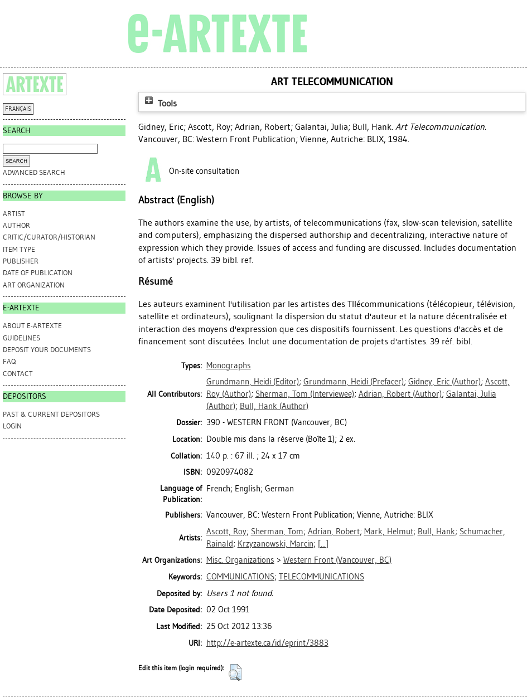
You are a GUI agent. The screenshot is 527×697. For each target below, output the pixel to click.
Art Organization (34, 285)
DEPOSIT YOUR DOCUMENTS (47, 349)
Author (16, 225)
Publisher (20, 261)
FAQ (9, 361)
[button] (235, 672)
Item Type (19, 249)
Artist (14, 213)
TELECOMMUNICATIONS (321, 577)
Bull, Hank (436, 532)
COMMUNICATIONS (240, 577)
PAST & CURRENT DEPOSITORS (51, 414)
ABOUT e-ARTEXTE (32, 325)
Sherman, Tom (277, 532)
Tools (159, 103)
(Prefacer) (353, 382)
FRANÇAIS (18, 109)
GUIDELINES (21, 338)
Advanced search (34, 172)
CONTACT (18, 373)
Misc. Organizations (240, 560)
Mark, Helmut (388, 532)
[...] (323, 544)
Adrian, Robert (334, 532)
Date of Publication (37, 273)
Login (12, 426)
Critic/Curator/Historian (49, 237)
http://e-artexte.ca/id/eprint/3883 (267, 643)
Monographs (228, 365)
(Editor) (252, 382)
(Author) (444, 382)
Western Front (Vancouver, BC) (337, 560)
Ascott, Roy (226, 532)
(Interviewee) (304, 394)
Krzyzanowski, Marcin (275, 544)
